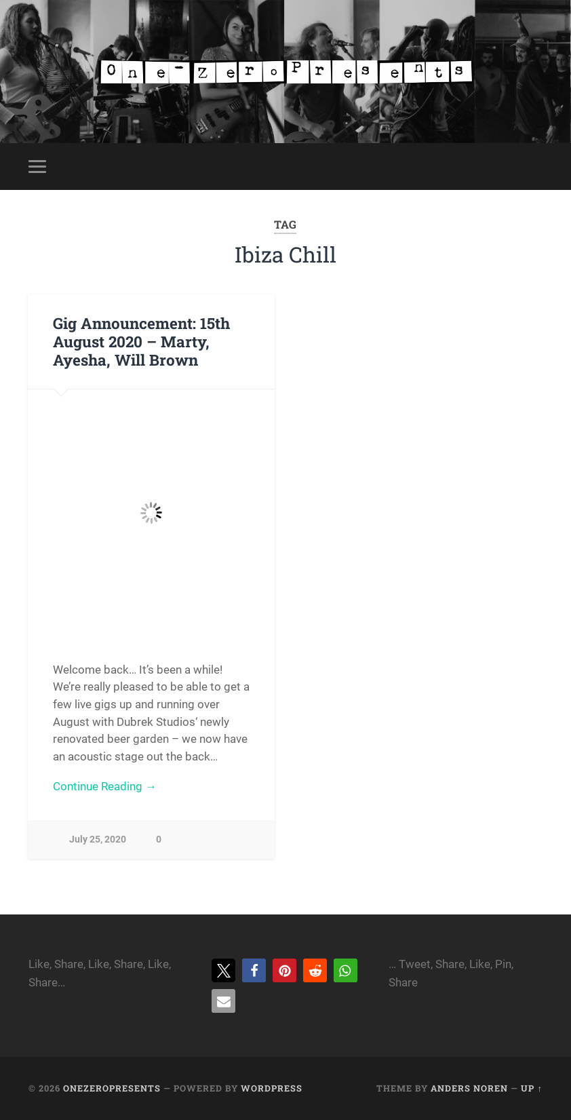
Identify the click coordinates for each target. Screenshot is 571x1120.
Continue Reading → (105, 786)
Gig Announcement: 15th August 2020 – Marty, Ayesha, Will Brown (141, 341)
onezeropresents (112, 1088)
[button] (223, 970)
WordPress (271, 1088)
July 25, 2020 (97, 839)
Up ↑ (531, 1088)
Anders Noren (469, 1088)
